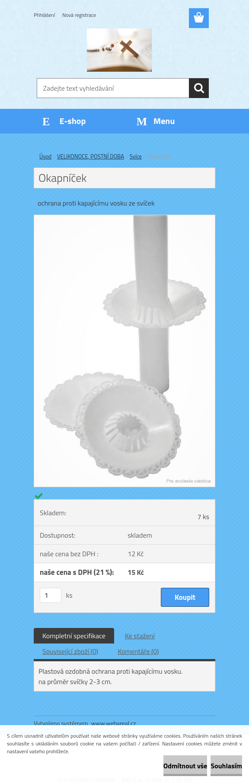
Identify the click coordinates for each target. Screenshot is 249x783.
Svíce (136, 156)
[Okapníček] (124, 218)
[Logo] (119, 50)
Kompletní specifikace (73, 636)
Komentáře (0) (138, 651)
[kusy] (50, 595)
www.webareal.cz (113, 723)
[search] (199, 88)
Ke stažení (140, 636)
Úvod (45, 156)
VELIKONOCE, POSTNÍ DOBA (90, 156)
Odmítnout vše (185, 766)
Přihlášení (44, 15)
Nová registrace (79, 15)
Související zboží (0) (70, 651)
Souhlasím (226, 766)
